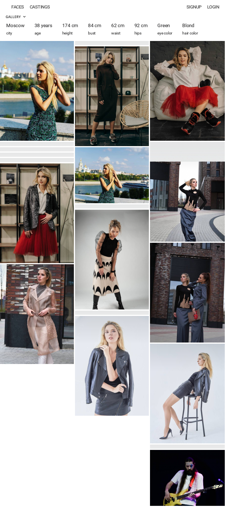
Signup (194, 7)
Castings (40, 7)
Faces (17, 7)
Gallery (15, 16)
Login (213, 7)
